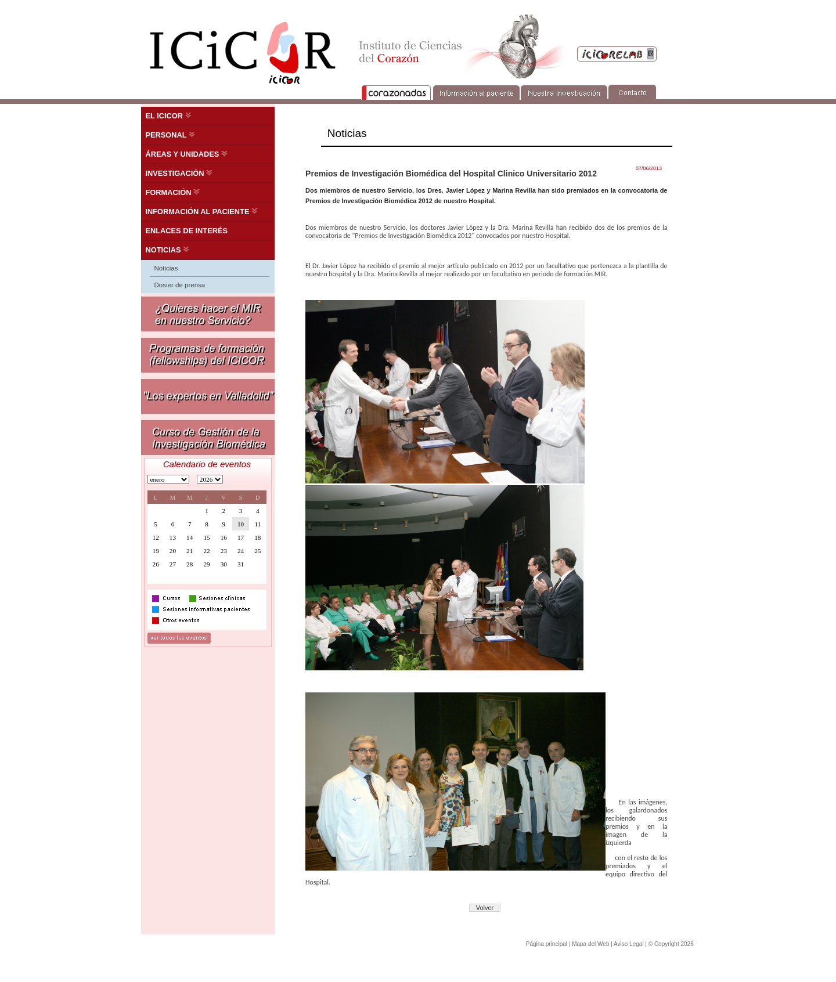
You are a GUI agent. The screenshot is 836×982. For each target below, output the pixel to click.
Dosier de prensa (180, 284)
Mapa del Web (590, 944)
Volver (485, 907)
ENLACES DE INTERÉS (187, 230)
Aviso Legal (629, 944)
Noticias (166, 268)
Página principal (546, 944)
